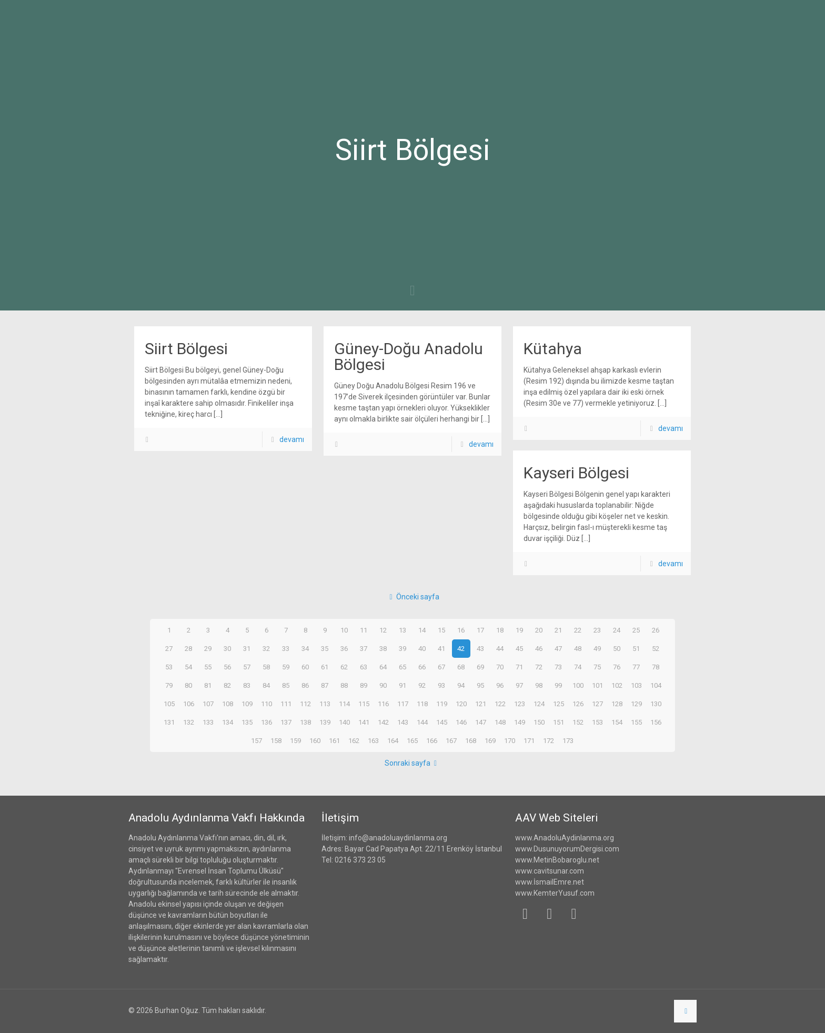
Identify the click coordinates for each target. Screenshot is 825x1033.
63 (363, 667)
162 (354, 740)
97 (519, 685)
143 (402, 722)
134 (227, 722)
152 (577, 722)
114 (344, 703)
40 (422, 648)
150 (538, 722)
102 (616, 685)
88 (344, 685)
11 (363, 630)
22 (578, 630)
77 (636, 667)
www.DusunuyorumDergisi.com (567, 849)
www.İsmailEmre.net (549, 882)
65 (402, 667)
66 (422, 667)
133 (208, 722)
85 (285, 685)
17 (480, 630)
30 (227, 648)
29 (208, 648)
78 (655, 667)
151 (558, 722)
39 (402, 648)
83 (247, 685)
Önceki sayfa (412, 597)
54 (188, 667)
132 (188, 722)
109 (246, 703)
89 (363, 685)
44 (500, 648)
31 (247, 648)
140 (344, 722)
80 (188, 685)
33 (285, 648)
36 (344, 648)
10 (344, 630)
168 (471, 740)
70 (500, 667)
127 (597, 703)
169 (490, 740)
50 (616, 648)
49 (597, 648)
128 (616, 703)
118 (422, 703)
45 (519, 648)
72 (539, 667)
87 (324, 685)
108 (227, 703)
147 (480, 722)
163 (373, 740)
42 (461, 648)
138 (305, 722)
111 (285, 703)
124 (538, 703)
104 (655, 685)
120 (461, 703)
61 (324, 667)
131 (169, 722)
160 (315, 740)
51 (636, 648)
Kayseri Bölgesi (576, 473)
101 (597, 685)
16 (461, 630)
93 (441, 685)
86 (305, 685)
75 (597, 667)
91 (402, 685)
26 (655, 630)
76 (616, 667)
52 (655, 648)
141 (363, 722)
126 (577, 703)
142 (383, 722)
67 (441, 667)
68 (461, 667)
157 (256, 740)
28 (188, 648)
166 (432, 740)
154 (616, 722)
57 (247, 667)
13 (402, 630)
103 (636, 685)
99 (558, 685)
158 (276, 740)
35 (324, 648)
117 (402, 703)
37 (363, 648)
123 (519, 703)
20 (539, 630)
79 (169, 685)
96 (500, 685)
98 (539, 685)
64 (383, 667)
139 (324, 722)
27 (169, 648)
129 (636, 703)
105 (169, 703)
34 (305, 648)
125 (558, 703)
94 (461, 685)
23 (597, 630)
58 (266, 667)
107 (208, 703)
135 (246, 722)
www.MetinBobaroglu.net (557, 860)
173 (568, 740)
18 (500, 630)
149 (519, 722)
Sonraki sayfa (413, 763)
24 (616, 630)
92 (422, 685)
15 (441, 630)
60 (305, 667)
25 (636, 630)
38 (383, 648)
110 (266, 703)
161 (334, 740)
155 (636, 722)
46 (539, 648)
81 (208, 685)
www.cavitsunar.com (549, 871)
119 (441, 703)
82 (227, 685)
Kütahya (553, 348)
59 (285, 667)
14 (422, 630)
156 (655, 722)
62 (344, 667)
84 (266, 685)
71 (519, 667)
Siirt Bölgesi (186, 348)
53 (169, 667)
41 (441, 648)
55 (208, 667)
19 (519, 630)
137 (285, 722)
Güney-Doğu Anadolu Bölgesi (408, 356)
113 (324, 703)
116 (383, 703)
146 (461, 722)
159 (295, 740)
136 (266, 722)
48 (578, 648)
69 (480, 667)
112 (305, 703)
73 (558, 667)
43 (480, 648)
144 (422, 722)
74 (578, 667)
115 (363, 703)
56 (227, 667)
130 (655, 703)
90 (383, 685)
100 (577, 685)
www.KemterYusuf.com (555, 893)
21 (558, 630)
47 (558, 648)
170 (510, 740)
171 (529, 740)
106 (188, 703)
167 (451, 740)
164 (393, 740)
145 (441, 722)
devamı (291, 439)
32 (266, 648)
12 (383, 630)
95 (480, 685)
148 (500, 722)
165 (412, 740)
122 (500, 703)
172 (548, 740)
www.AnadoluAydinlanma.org (564, 838)
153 (597, 722)
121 (480, 703)
